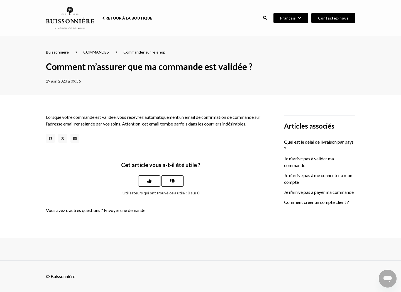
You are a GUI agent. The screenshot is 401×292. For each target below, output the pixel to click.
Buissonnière (57, 52)
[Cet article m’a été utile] (149, 181)
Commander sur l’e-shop (144, 52)
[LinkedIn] (74, 138)
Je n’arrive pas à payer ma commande (319, 192)
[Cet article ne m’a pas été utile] (172, 181)
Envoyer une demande (124, 210)
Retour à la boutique (127, 18)
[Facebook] (50, 138)
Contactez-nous (333, 18)
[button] (265, 18)
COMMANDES (96, 52)
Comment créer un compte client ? (316, 202)
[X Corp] (62, 138)
